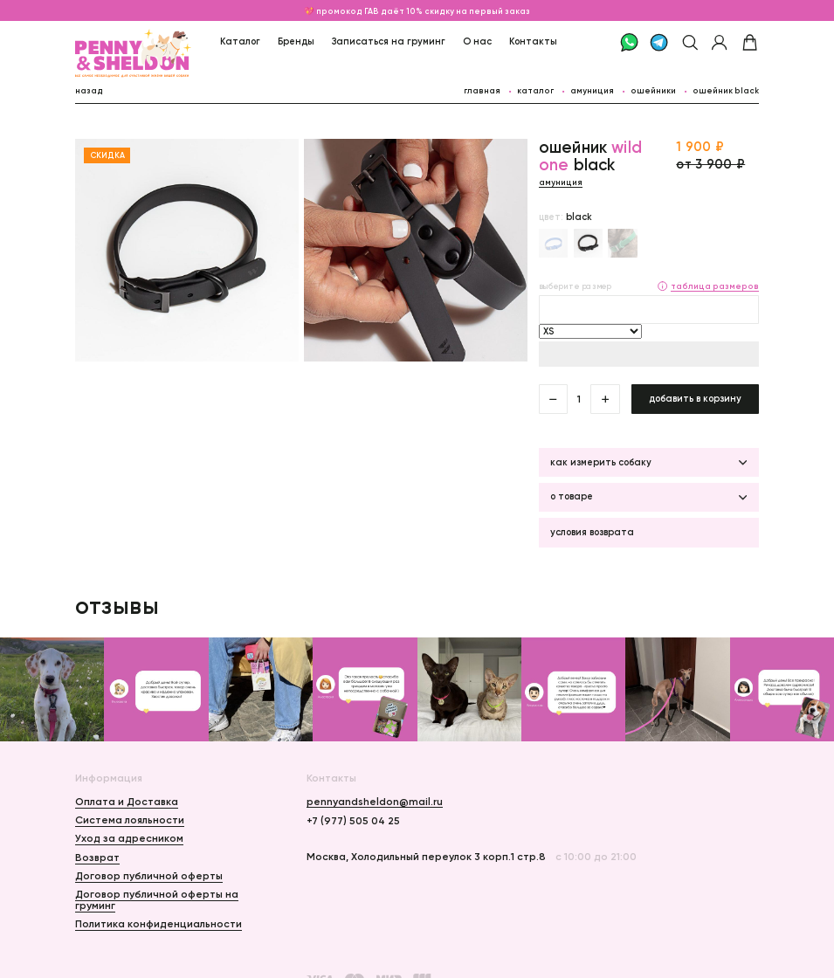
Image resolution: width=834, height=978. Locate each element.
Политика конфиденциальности (158, 923)
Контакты (533, 41)
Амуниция (592, 90)
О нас (477, 41)
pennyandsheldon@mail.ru (375, 801)
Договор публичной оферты (149, 875)
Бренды (296, 41)
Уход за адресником (129, 837)
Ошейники (653, 90)
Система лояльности (129, 819)
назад (89, 90)
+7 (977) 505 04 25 (353, 820)
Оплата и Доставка (126, 801)
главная (482, 90)
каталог (535, 90)
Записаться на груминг (388, 41)
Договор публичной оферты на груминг (156, 899)
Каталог (240, 41)
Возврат (97, 857)
